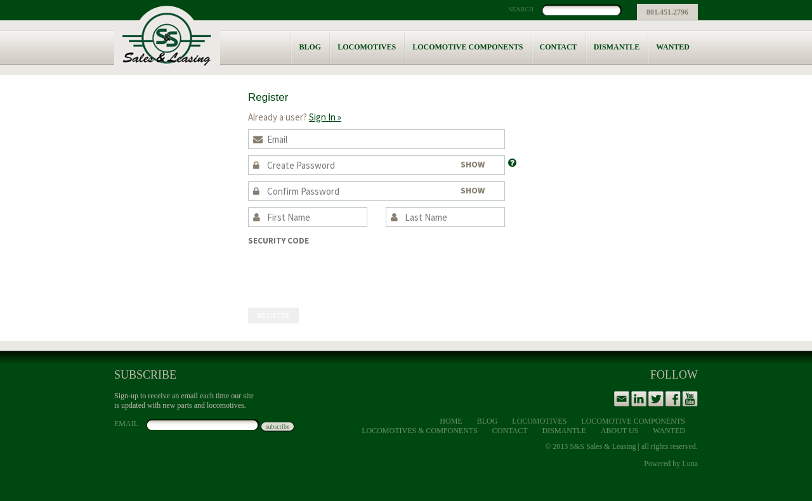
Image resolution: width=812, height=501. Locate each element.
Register (273, 315)
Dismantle (617, 46)
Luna (690, 463)
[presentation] (344, 271)
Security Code (278, 240)
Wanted (673, 46)
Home (451, 421)
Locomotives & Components (420, 430)
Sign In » (325, 117)
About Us (619, 430)
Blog (310, 46)
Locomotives (366, 46)
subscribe (278, 426)
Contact (558, 46)
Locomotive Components (467, 46)
